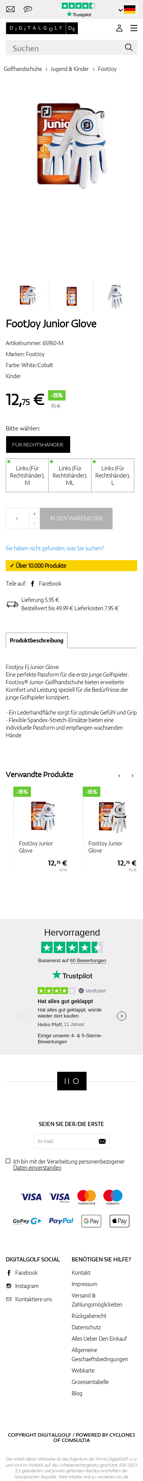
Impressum (84, 1284)
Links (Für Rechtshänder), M (27, 475)
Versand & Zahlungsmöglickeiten (97, 1300)
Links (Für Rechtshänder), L (112, 475)
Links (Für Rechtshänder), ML (70, 475)
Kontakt (81, 1272)
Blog (77, 1393)
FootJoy (107, 68)
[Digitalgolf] (72, 1081)
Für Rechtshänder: (38, 444)
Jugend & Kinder (70, 68)
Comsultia (76, 1440)
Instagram (27, 1285)
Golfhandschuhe (23, 68)
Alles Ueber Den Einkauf (99, 1338)
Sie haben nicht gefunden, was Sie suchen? (55, 548)
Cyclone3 (122, 1434)
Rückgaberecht (89, 1315)
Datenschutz (86, 1327)
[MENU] (133, 28)
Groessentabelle (90, 1381)
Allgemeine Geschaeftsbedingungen (100, 1354)
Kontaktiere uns (33, 1299)
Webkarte (83, 1370)
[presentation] (119, 774)
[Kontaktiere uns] (10, 9)
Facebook (50, 583)
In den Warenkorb (76, 518)
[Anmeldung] (119, 28)
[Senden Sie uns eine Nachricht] (28, 9)
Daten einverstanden (37, 1167)
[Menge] (23, 518)
